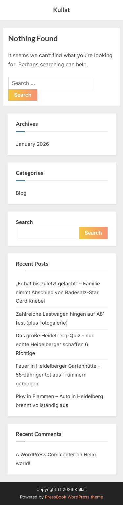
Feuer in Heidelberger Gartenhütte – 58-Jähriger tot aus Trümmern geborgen (58, 374)
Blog (21, 193)
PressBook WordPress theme (74, 497)
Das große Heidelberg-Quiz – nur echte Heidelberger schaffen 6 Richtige (54, 344)
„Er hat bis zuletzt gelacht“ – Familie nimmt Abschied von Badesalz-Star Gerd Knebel (58, 292)
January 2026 (32, 144)
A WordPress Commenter (45, 454)
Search (24, 222)
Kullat (61, 9)
